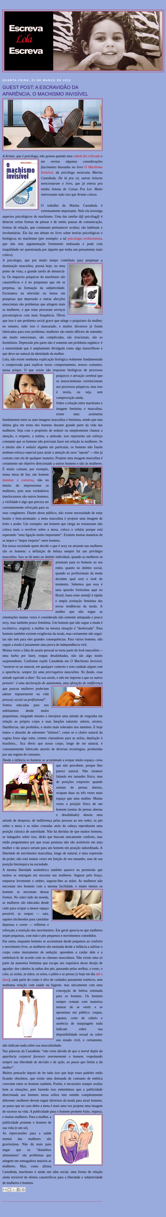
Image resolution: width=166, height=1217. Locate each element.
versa (30, 480)
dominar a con (14, 480)
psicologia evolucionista (85, 238)
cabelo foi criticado (86, 156)
